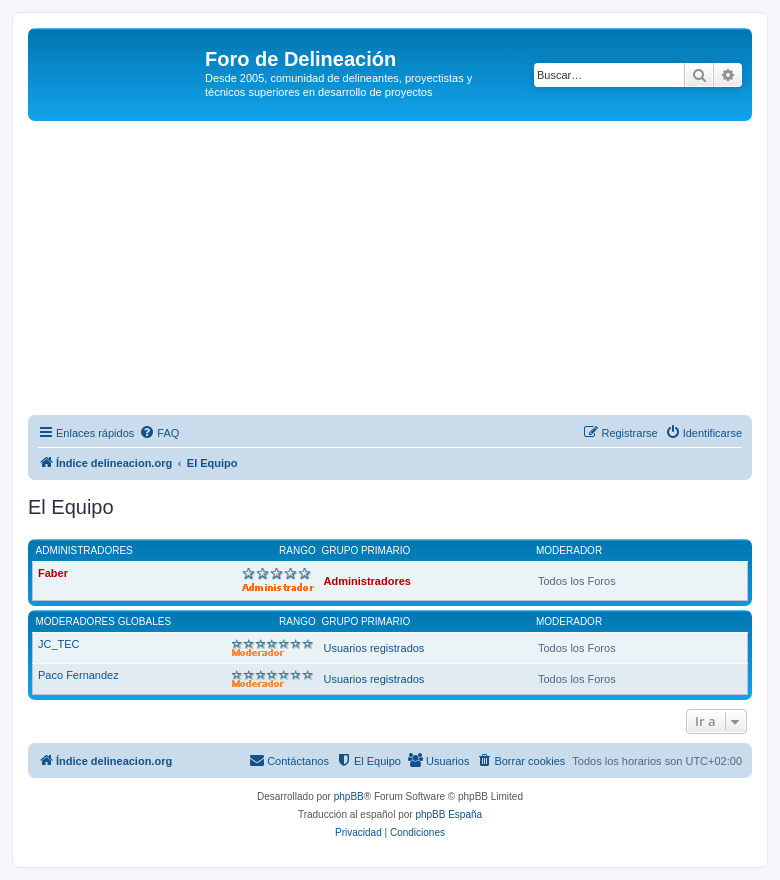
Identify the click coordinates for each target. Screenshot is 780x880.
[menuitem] (159, 433)
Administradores (84, 550)
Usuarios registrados (374, 648)
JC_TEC (59, 644)
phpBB (349, 796)
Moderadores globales (104, 621)
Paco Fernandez (78, 675)
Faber (53, 573)
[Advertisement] (404, 271)
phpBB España (448, 814)
